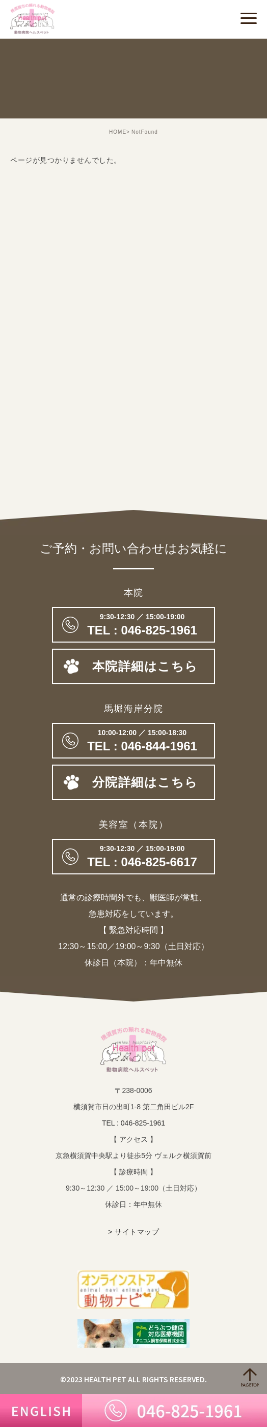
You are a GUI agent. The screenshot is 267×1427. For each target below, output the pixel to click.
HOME (117, 132)
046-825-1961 (133, 625)
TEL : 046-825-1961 (133, 1123)
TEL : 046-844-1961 (133, 740)
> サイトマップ (133, 1232)
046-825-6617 (133, 856)
